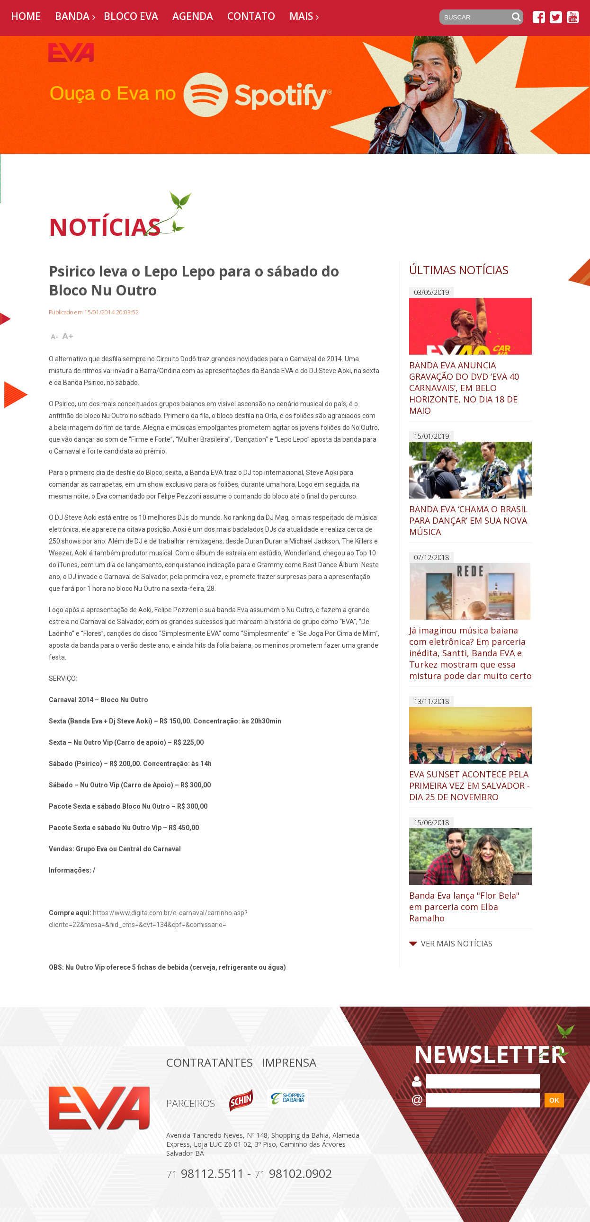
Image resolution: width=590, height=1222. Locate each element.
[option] (295, 95)
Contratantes (209, 1062)
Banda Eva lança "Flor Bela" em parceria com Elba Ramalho (470, 876)
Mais (301, 16)
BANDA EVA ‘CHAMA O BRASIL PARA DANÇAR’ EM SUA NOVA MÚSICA (470, 489)
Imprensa (289, 1062)
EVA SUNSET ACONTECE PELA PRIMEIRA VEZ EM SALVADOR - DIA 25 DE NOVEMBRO (470, 755)
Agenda (192, 16)
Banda (72, 16)
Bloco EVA (131, 16)
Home (26, 16)
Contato (251, 16)
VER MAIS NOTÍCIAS (450, 943)
